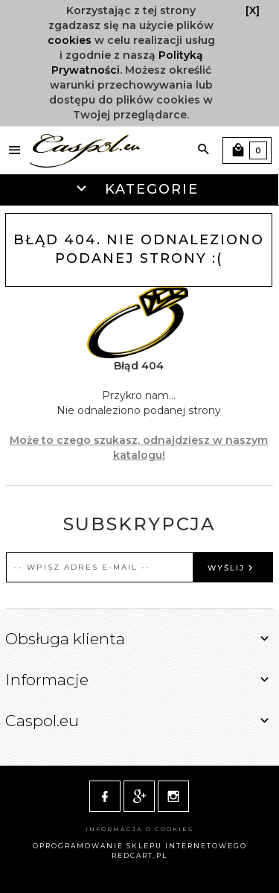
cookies (70, 40)
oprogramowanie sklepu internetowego (140, 846)
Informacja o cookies (139, 829)
